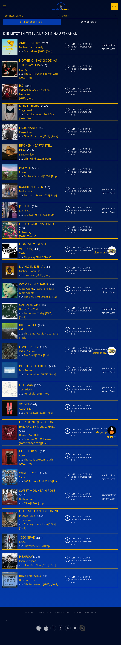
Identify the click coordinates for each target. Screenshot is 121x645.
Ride (21, 329)
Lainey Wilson (27, 154)
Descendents (27, 580)
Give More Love (33, 136)
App (114, 6)
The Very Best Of (33, 297)
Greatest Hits (32, 214)
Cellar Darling (27, 351)
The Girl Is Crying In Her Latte (41, 73)
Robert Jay (25, 232)
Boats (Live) (30, 51)
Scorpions (25, 520)
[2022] (22, 463)
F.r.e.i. (22, 542)
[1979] (44, 374)
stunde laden (31, 22)
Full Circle (29, 393)
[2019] (39, 275)
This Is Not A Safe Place (37, 333)
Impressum (45, 609)
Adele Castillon (41, 90)
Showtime (30, 546)
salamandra (99, 252)
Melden (86, 47)
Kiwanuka (29, 275)
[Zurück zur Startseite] (60, 6)
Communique (32, 374)
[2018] (22, 98)
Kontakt (30, 609)
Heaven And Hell (29, 435)
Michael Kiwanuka (29, 271)
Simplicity (29, 257)
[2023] (41, 51)
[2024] (40, 158)
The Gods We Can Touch (38, 459)
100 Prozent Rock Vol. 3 (38, 481)
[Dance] (31, 236)
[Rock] (54, 136)
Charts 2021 (31, 412)
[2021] (42, 412)
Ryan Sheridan (27, 561)
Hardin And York (29, 309)
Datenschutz (63, 609)
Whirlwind (30, 158)
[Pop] (49, 51)
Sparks (23, 69)
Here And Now (32, 565)
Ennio (22, 172)
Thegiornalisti (27, 110)
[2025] (52, 524)
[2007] (37, 443)
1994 (27, 503)
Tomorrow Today (34, 313)
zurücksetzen (89, 22)
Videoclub (25, 90)
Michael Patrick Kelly (31, 47)
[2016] (22, 118)
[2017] (46, 136)
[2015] (40, 546)
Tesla (22, 253)
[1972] (44, 214)
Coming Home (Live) (36, 524)
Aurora (23, 455)
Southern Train (33, 195)
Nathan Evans (27, 499)
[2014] (39, 257)
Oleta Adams (26, 288)
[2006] (47, 297)
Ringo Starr (25, 132)
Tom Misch (25, 389)
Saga (22, 477)
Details (86, 44)
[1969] (48, 313)
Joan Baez (25, 210)
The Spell (29, 355)
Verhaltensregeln (85, 609)
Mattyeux (24, 94)
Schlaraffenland (33, 176)
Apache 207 (26, 408)
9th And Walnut (33, 584)
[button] (4, 6)
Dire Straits (25, 370)
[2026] (39, 393)
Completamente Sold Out (39, 114)
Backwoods (25, 191)
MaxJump (101, 432)
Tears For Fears (44, 288)
